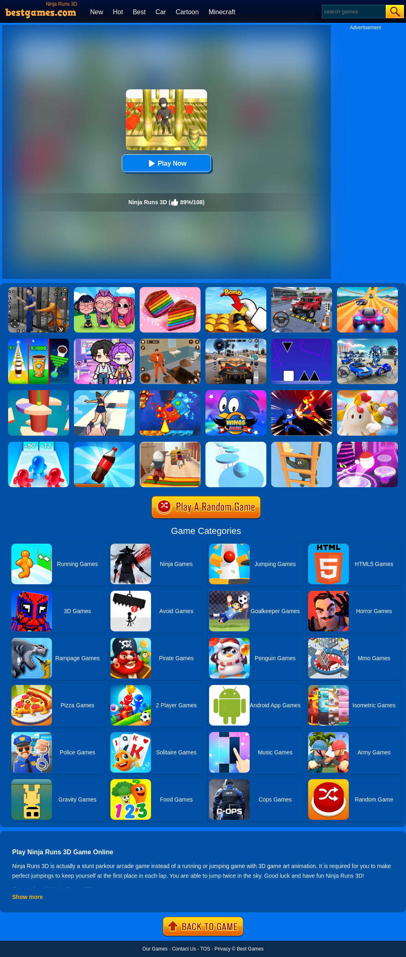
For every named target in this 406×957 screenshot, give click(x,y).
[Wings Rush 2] (235, 393)
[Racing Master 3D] (367, 290)
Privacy (222, 949)
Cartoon (187, 12)
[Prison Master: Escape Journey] (170, 341)
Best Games (250, 949)
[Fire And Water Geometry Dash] (170, 393)
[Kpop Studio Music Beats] (104, 290)
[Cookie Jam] (170, 290)
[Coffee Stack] (38, 341)
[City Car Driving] (235, 341)
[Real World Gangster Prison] (38, 290)
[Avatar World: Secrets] (104, 341)
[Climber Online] (301, 444)
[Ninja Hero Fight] (301, 393)
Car (160, 12)
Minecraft (222, 12)
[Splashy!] (235, 444)
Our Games (155, 949)
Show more (27, 897)
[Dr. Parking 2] (301, 290)
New (96, 12)
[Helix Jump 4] (38, 393)
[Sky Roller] (104, 393)
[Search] (353, 11)
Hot (118, 12)
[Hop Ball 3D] (367, 444)
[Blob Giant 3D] (38, 444)
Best (139, 12)
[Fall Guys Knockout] (367, 393)
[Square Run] (301, 341)
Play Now (166, 163)
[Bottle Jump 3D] (104, 444)
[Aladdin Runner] (170, 444)
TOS (205, 949)
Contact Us (184, 949)
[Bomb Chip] (235, 290)
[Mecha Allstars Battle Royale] (367, 341)
